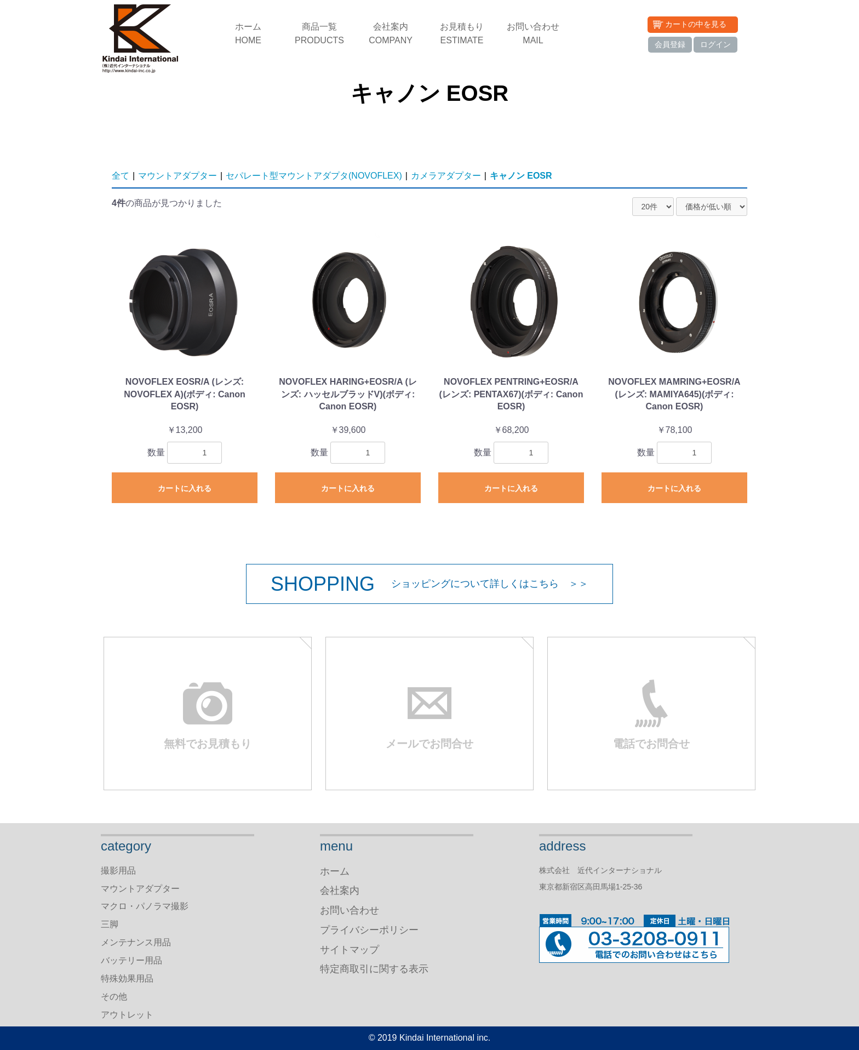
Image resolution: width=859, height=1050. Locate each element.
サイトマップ (349, 949)
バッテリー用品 (131, 960)
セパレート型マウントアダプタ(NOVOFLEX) (314, 175)
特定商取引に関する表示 (374, 968)
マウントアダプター (177, 175)
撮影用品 (118, 870)
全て (120, 175)
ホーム (248, 34)
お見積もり (461, 34)
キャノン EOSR (521, 175)
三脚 (109, 924)
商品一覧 (319, 34)
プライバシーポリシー (369, 930)
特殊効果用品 (127, 978)
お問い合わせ (533, 34)
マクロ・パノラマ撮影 (144, 906)
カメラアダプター (446, 175)
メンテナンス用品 (136, 942)
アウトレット (127, 1014)
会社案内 (390, 34)
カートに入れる (184, 488)
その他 (114, 996)
